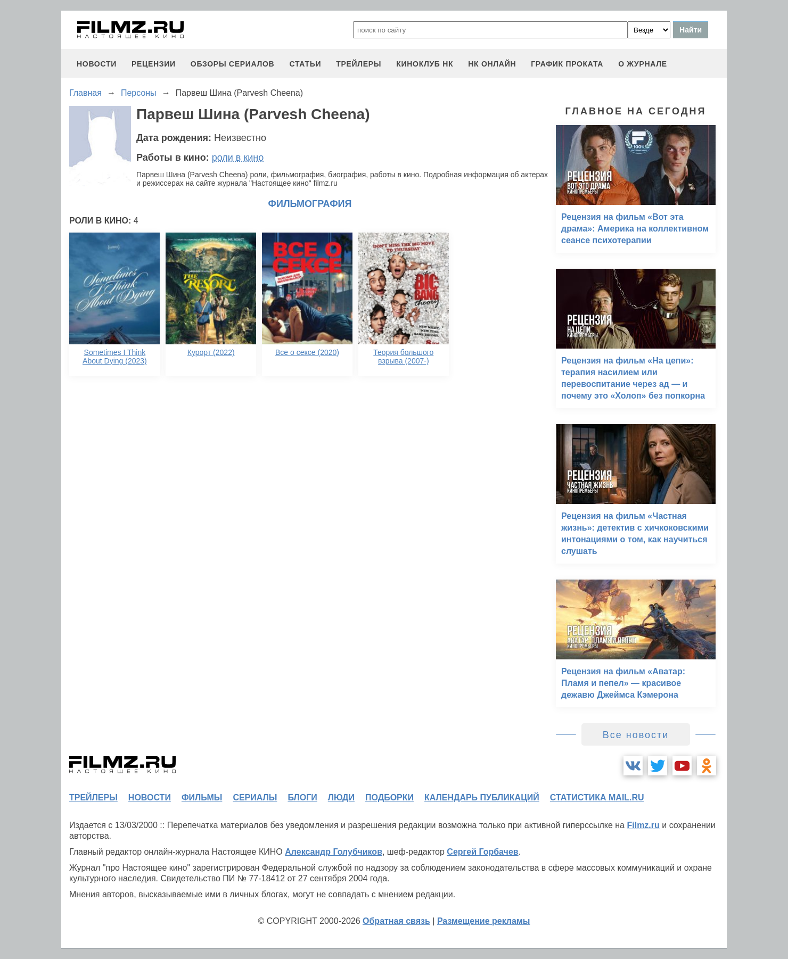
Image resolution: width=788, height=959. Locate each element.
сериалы (255, 797)
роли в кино (238, 157)
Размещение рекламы (483, 920)
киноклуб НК (424, 64)
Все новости (636, 735)
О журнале (642, 64)
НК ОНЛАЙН (492, 64)
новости (97, 64)
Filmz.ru (643, 825)
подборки (389, 797)
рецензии (154, 64)
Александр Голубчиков (333, 851)
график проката (567, 64)
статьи (305, 64)
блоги (302, 797)
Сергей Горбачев (482, 851)
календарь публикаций (481, 797)
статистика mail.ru (597, 797)
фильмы (202, 797)
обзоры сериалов (233, 64)
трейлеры (358, 64)
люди (341, 797)
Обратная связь (396, 920)
